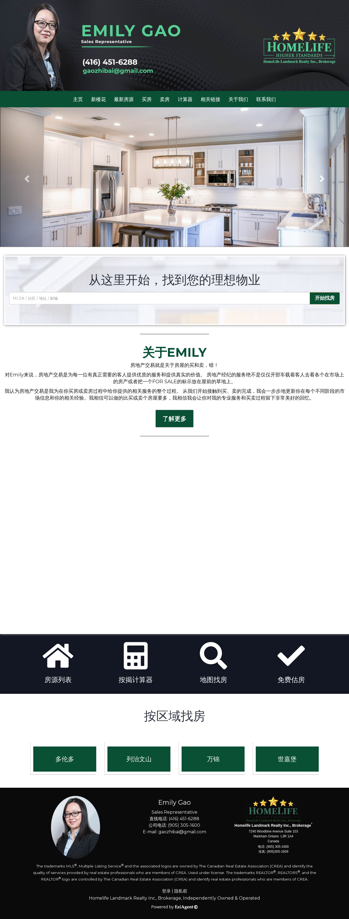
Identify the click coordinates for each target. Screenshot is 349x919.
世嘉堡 (287, 759)
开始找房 (325, 298)
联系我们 (266, 99)
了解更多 (174, 418)
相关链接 (210, 99)
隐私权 (180, 891)
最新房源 (124, 99)
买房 (147, 99)
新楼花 (98, 99)
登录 (166, 891)
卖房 (165, 99)
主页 (78, 99)
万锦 (213, 759)
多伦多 (64, 759)
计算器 (185, 99)
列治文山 (139, 759)
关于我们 (238, 99)
